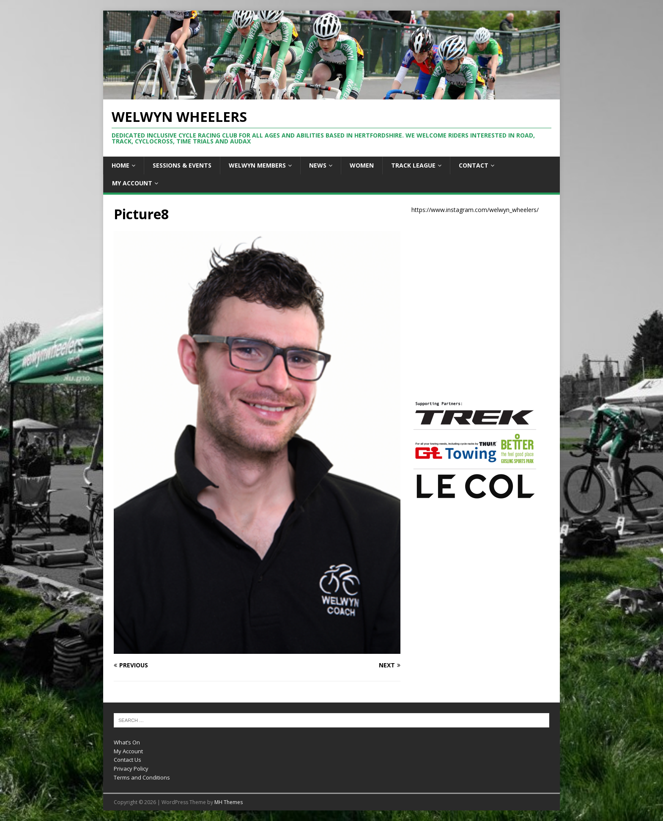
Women (362, 165)
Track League (413, 165)
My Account (132, 183)
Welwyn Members (257, 165)
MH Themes (228, 802)
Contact (473, 165)
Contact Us (127, 759)
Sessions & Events (182, 165)
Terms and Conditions (142, 777)
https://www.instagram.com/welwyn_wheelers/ (475, 210)
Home (120, 165)
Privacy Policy (131, 768)
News (317, 165)
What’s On (127, 742)
